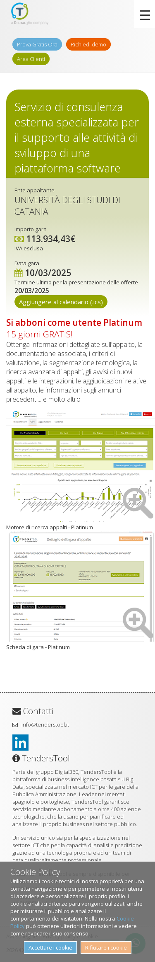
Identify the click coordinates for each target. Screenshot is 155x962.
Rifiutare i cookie (106, 947)
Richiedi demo (88, 44)
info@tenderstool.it (45, 724)
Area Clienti (31, 59)
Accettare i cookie (50, 947)
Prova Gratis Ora (37, 44)
